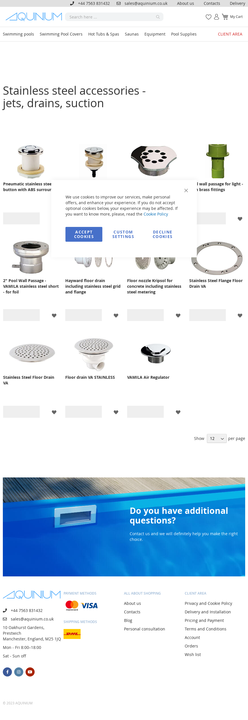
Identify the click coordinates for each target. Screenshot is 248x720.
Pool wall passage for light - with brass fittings (216, 186)
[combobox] (114, 17)
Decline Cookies (163, 234)
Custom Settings (123, 234)
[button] (240, 219)
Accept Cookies (84, 234)
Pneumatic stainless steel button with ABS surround (29, 186)
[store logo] (35, 17)
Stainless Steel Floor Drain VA (28, 380)
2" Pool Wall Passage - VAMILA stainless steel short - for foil (31, 286)
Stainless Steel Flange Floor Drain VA (216, 283)
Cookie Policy (156, 214)
